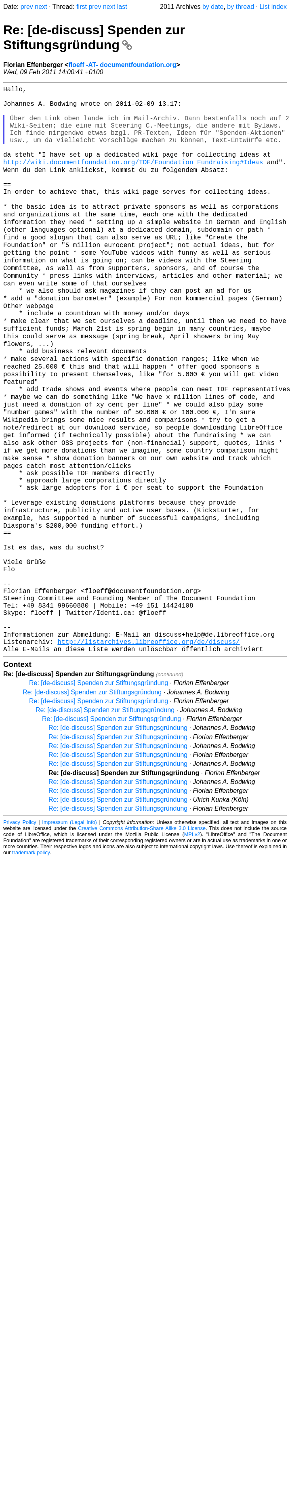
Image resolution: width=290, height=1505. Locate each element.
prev (27, 6)
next (41, 6)
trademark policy (31, 960)
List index (273, 6)
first (81, 6)
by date (212, 6)
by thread (240, 6)
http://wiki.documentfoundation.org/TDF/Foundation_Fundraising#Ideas (133, 179)
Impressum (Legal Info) (69, 930)
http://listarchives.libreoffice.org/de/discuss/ (148, 747)
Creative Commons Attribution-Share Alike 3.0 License (142, 936)
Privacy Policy (19, 930)
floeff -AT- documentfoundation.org (122, 64)
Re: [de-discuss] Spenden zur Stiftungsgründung (94, 37)
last (122, 6)
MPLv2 (192, 942)
